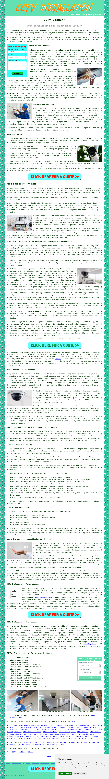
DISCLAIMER (97, 15)
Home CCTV (75, 734)
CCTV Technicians (23, 727)
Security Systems (49, 730)
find (13, 626)
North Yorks (52, 742)
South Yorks (40, 742)
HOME (72, 15)
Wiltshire (11, 744)
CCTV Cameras (82, 732)
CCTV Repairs (56, 725)
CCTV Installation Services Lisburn (29, 653)
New (23, 763)
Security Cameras (14, 734)
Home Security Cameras (16, 738)
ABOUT (83, 15)
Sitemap (8, 763)
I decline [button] (68, 773)
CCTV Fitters (95, 732)
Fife (18, 744)
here (73, 721)
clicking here (90, 644)
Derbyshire (28, 742)
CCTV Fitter (74, 727)
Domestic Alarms (34, 738)
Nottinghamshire (83, 742)
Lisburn (58, 359)
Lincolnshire (51, 744)
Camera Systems (89, 727)
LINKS (78, 15)
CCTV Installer (66, 736)
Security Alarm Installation (86, 738)
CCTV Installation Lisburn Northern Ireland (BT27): (30, 30)
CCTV (8, 352)
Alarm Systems (66, 738)
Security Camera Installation (88, 736)
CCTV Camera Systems (68, 730)
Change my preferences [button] (80, 773)
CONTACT (89, 15)
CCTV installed (28, 637)
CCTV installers (77, 359)
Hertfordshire (28, 744)
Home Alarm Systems (67, 732)
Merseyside (39, 744)
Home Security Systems (30, 730)
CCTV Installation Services (36, 725)
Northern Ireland (67, 742)
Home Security (70, 725)
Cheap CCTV (17, 725)
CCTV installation (43, 597)
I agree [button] (61, 773)
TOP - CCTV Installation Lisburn (21, 752)
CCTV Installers (59, 727)
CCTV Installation (42, 727)
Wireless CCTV (84, 725)
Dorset (61, 744)
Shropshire (96, 742)
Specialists (35, 763)
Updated (28, 763)
